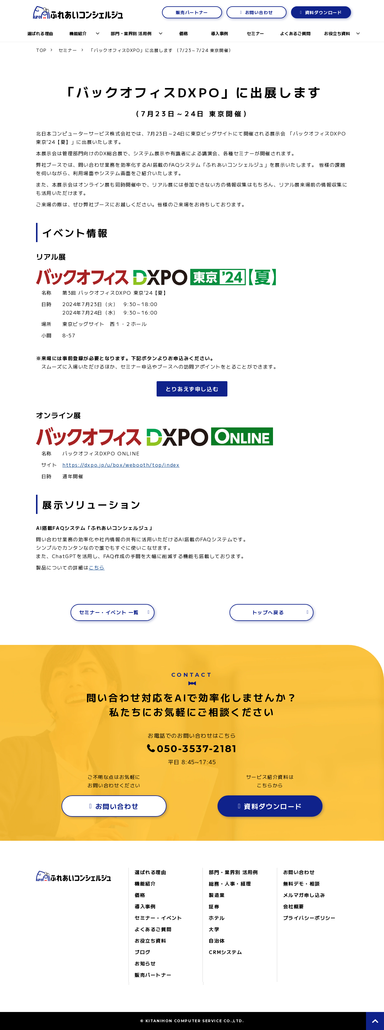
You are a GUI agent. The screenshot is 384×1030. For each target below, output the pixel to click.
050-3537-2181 (197, 749)
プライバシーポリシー (309, 917)
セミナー (255, 33)
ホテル (217, 917)
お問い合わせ (259, 12)
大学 (214, 929)
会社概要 (293, 906)
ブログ (143, 952)
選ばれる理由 (40, 33)
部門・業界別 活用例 (131, 33)
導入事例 (219, 33)
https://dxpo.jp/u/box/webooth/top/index (120, 464)
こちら (97, 567)
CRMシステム (225, 952)
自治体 (217, 940)
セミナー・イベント (158, 917)
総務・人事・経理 (230, 883)
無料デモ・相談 (301, 883)
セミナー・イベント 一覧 (109, 612)
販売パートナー (192, 12)
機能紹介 (78, 33)
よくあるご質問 (295, 33)
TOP (41, 50)
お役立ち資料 (337, 33)
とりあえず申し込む (192, 389)
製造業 (217, 894)
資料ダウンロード (323, 12)
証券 (214, 906)
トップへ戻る (268, 612)
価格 (183, 33)
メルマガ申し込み (304, 894)
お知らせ (145, 963)
